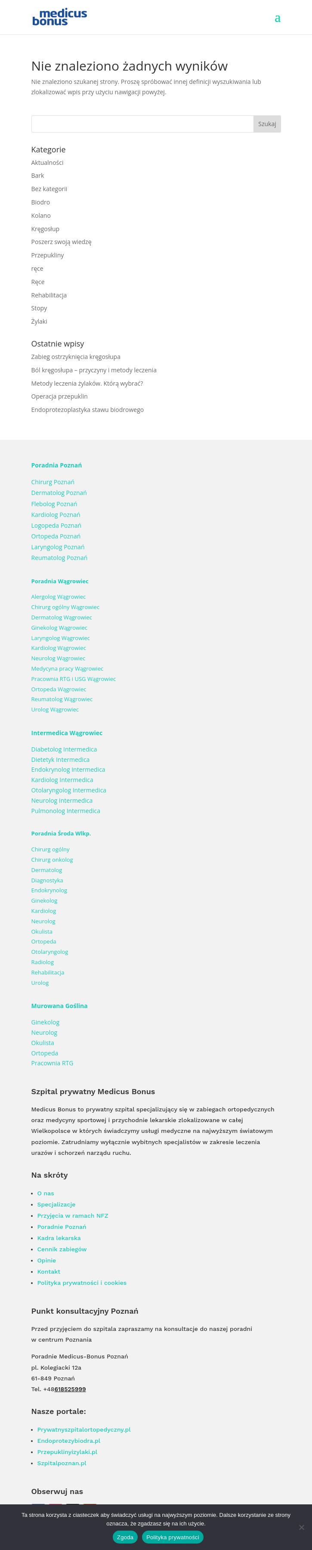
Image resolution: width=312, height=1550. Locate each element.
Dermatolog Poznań (59, 493)
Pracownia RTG (52, 1063)
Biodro (40, 202)
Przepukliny (47, 255)
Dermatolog (46, 870)
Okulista (42, 931)
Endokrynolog (49, 890)
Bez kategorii (49, 189)
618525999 (70, 1389)
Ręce (38, 282)
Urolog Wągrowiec (55, 709)
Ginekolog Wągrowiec (59, 627)
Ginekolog (44, 900)
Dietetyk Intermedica (60, 759)
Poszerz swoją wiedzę (61, 242)
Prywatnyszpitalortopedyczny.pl (84, 1429)
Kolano (41, 215)
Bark (37, 175)
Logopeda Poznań (56, 525)
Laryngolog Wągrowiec (60, 638)
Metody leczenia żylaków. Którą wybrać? (87, 383)
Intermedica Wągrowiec (67, 733)
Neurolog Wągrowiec (58, 658)
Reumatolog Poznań (59, 558)
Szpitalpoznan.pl (61, 1463)
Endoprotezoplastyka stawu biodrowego (87, 409)
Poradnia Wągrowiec (60, 581)
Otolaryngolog (49, 952)
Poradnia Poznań (56, 465)
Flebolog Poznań (54, 504)
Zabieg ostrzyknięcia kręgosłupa (75, 357)
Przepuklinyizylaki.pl (67, 1451)
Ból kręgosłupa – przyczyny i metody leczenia (94, 370)
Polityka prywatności (172, 1537)
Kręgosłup (45, 229)
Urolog (40, 983)
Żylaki (39, 321)
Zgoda (125, 1537)
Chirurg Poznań (53, 482)
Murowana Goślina (59, 1006)
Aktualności (47, 162)
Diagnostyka (47, 880)
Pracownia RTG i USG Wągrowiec (73, 679)
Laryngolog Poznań (58, 547)
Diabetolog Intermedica (64, 749)
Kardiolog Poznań (55, 514)
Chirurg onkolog (52, 859)
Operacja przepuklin (59, 396)
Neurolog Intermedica (62, 800)
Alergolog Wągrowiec (58, 596)
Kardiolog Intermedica (62, 780)
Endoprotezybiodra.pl (69, 1440)
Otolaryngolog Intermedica (69, 790)
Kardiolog (43, 911)
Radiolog (42, 962)
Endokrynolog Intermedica (68, 769)
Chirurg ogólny (50, 849)
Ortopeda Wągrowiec (58, 689)
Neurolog (43, 921)
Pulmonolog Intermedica (66, 811)
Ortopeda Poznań (56, 536)
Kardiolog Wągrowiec (58, 648)
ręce (37, 268)
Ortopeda (43, 941)
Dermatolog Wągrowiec (62, 617)
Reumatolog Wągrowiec (62, 699)
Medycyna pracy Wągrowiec (67, 668)
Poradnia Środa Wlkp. (61, 833)
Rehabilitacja (49, 295)
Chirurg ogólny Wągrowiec (65, 607)
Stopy (39, 308)
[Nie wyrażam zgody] (301, 1527)
